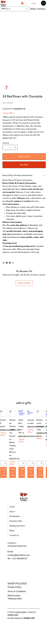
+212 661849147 (19, 558)
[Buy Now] (24, 164)
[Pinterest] (10, 263)
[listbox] (14, 8)
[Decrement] (2, 463)
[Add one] (15, 147)
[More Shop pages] (15, 511)
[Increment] (5, 463)
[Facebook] (7, 263)
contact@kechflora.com (19, 555)
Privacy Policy (14, 587)
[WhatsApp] (4, 263)
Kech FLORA (21, 612)
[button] (22, 2)
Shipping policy (15, 598)
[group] (23, 444)
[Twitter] (13, 263)
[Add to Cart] (24, 156)
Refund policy (14, 595)
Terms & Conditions (17, 591)
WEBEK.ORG (13, 615)
